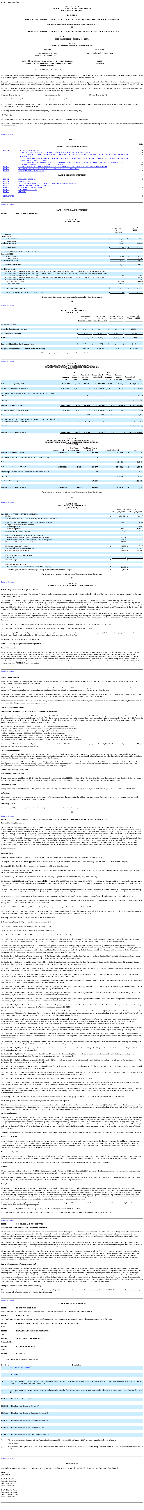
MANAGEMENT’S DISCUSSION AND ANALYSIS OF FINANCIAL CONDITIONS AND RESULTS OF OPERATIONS (62, 167)
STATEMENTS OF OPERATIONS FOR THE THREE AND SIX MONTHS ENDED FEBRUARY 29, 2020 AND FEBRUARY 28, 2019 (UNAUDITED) (74, 155)
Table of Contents (7, 134)
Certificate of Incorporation (20, 1367)
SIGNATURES (8, 196)
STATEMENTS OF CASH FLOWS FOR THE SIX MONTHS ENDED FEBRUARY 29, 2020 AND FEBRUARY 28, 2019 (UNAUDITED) (71, 162)
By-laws (13, 1374)
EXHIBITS (22, 192)
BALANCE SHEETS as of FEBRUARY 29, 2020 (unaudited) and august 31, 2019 (55, 152)
